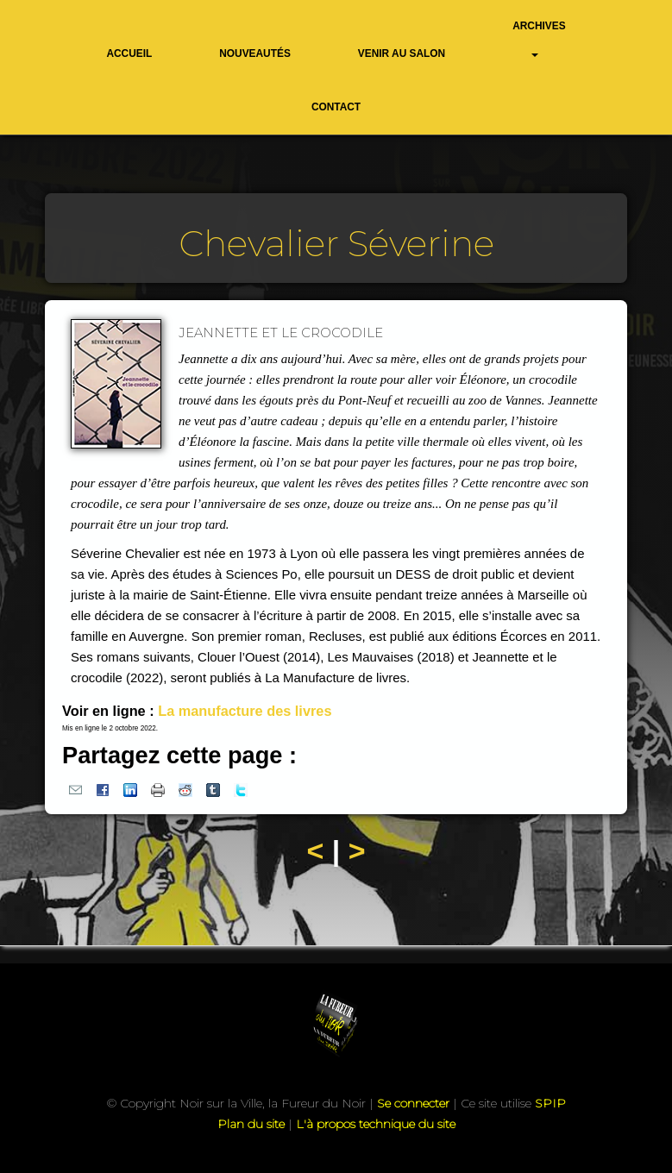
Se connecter (413, 1103)
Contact (336, 107)
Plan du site (251, 1124)
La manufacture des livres (244, 710)
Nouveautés (255, 53)
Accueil (129, 53)
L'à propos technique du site (375, 1124)
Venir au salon (401, 53)
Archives (538, 26)
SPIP (550, 1103)
